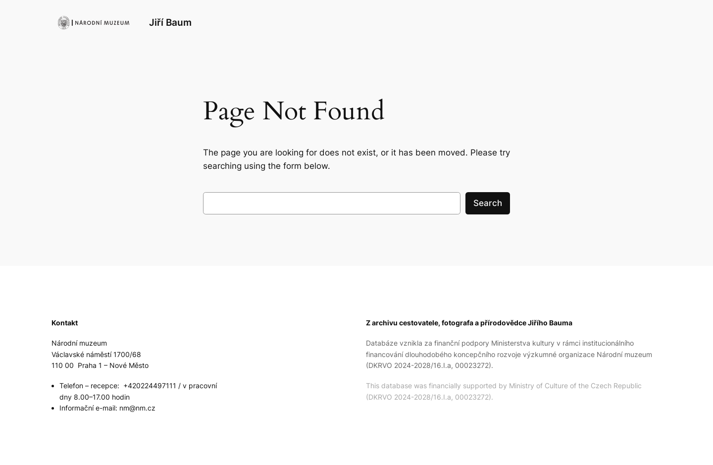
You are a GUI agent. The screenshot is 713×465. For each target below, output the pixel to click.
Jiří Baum (170, 22)
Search (487, 203)
